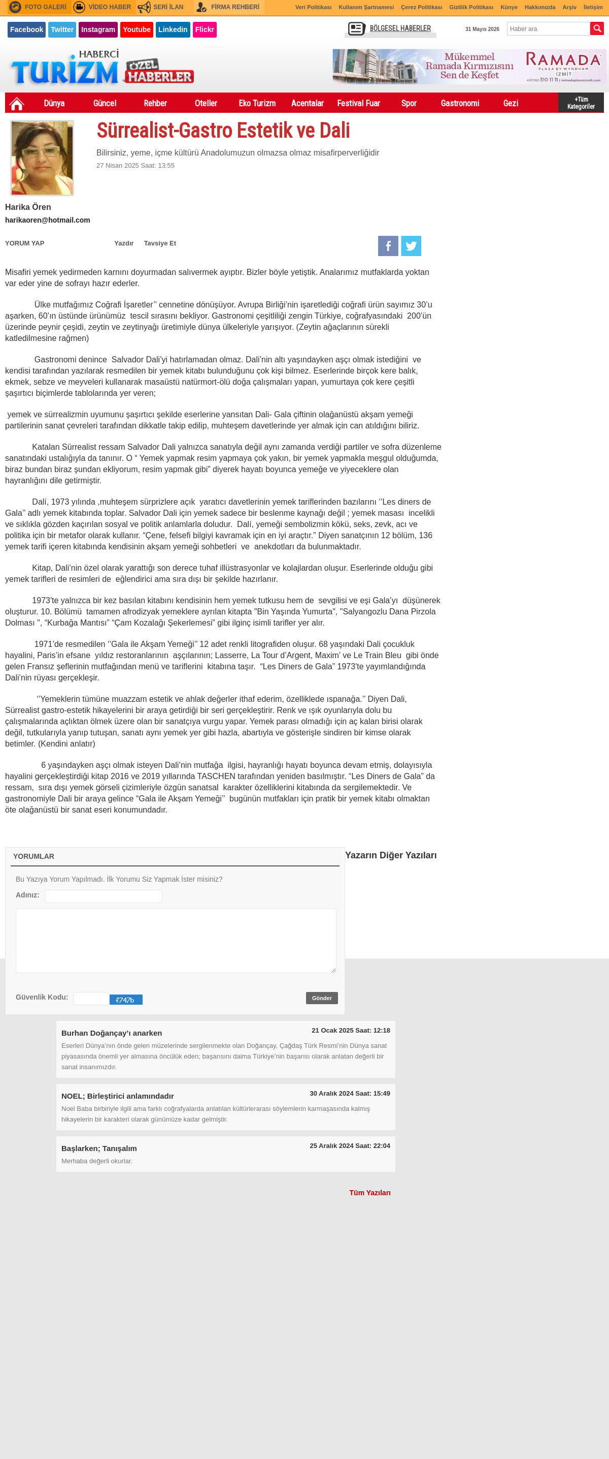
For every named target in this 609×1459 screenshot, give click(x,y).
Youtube (137, 29)
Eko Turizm (257, 103)
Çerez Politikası (421, 7)
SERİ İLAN (168, 7)
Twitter (62, 29)
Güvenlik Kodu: (42, 997)
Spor (409, 103)
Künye (509, 7)
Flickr (204, 29)
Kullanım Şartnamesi (366, 7)
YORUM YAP (24, 243)
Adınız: (28, 895)
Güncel (104, 103)
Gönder (322, 998)
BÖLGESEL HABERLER (400, 28)
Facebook (26, 29)
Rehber (155, 103)
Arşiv (570, 7)
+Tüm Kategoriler (581, 102)
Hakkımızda (540, 7)
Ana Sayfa (16, 103)
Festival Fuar (358, 103)
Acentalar (307, 103)
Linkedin (173, 29)
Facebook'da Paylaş (388, 246)
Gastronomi (460, 103)
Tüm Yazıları (370, 1193)
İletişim (593, 7)
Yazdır (123, 243)
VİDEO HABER (110, 7)
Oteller (206, 103)
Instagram (98, 29)
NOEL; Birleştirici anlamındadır (117, 1096)
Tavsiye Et (160, 243)
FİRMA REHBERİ (235, 7)
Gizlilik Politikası (472, 7)
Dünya (54, 103)
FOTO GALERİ (45, 7)
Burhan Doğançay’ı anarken (111, 1033)
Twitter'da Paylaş (411, 246)
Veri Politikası (313, 7)
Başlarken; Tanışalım (99, 1148)
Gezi (510, 103)
